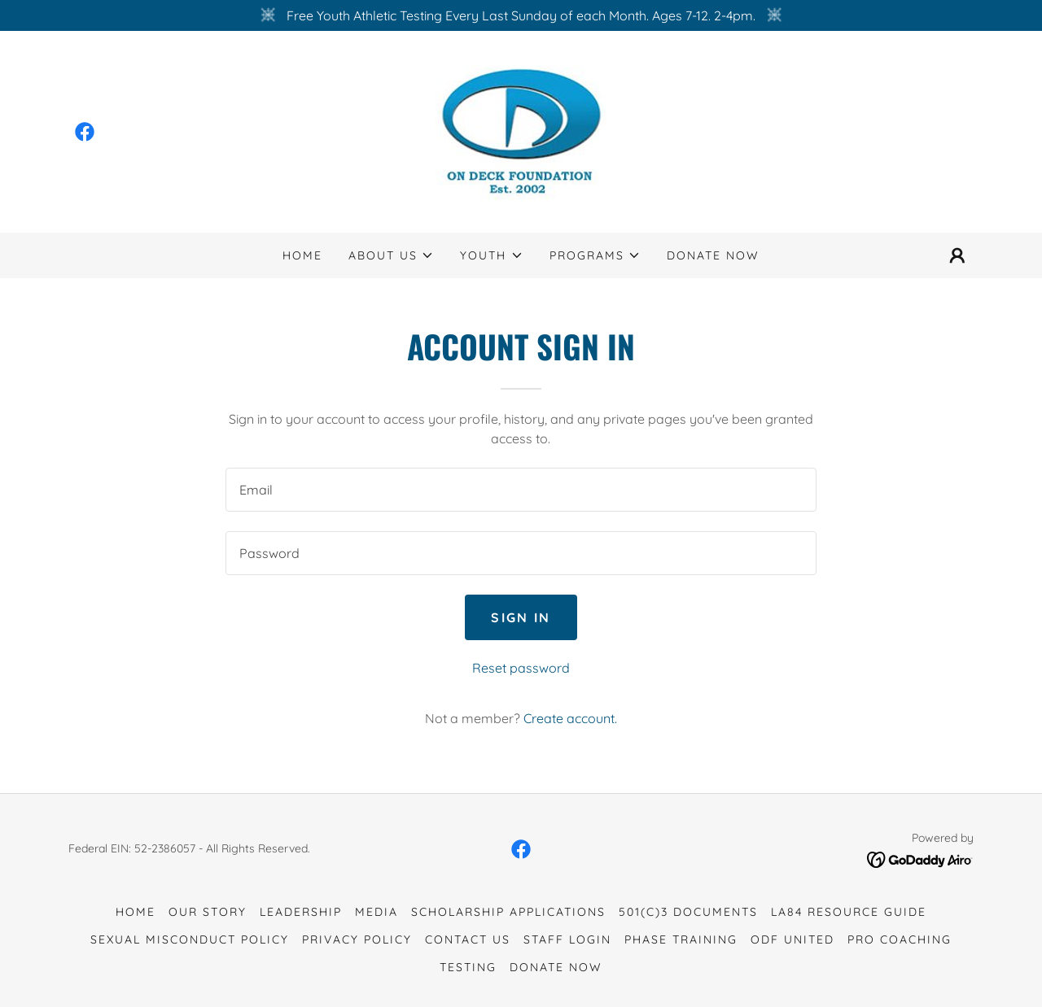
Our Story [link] (208, 912)
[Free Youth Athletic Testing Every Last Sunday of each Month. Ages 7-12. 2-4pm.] (521, 15)
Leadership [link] (301, 912)
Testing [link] (468, 967)
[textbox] (520, 490)
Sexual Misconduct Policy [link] (189, 939)
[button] (391, 255)
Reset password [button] (521, 668)
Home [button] (135, 912)
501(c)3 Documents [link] (688, 912)
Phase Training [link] (681, 939)
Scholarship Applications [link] (508, 912)
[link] (84, 132)
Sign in (520, 617)
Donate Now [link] (713, 255)
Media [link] (376, 912)
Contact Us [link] (467, 939)
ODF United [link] (792, 939)
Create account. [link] (570, 718)
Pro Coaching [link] (899, 939)
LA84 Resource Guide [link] (848, 912)
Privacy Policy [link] (357, 939)
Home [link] (302, 255)
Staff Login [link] (567, 939)
